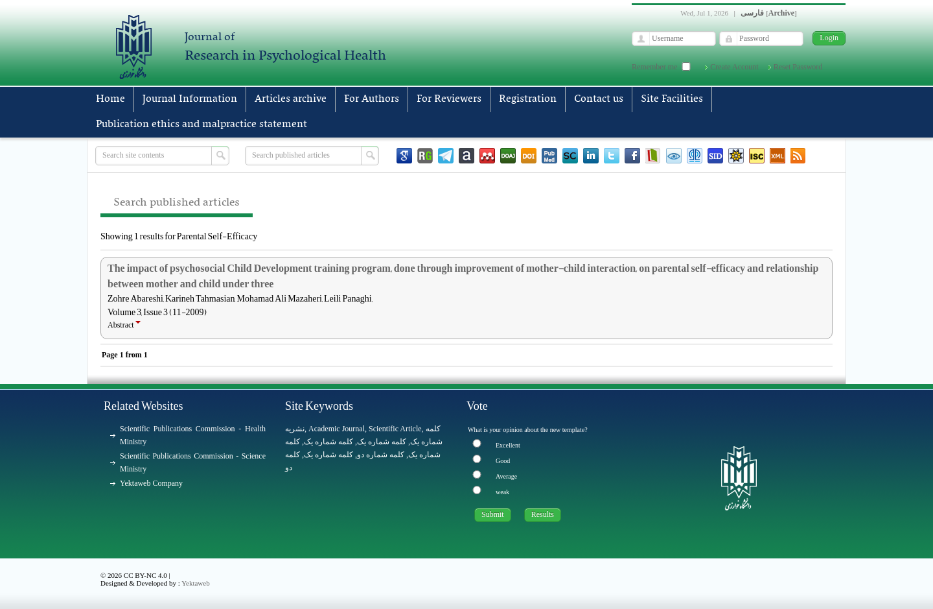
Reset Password (798, 66)
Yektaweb (195, 583)
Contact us (598, 99)
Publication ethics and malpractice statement (201, 124)
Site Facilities (672, 99)
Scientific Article (395, 428)
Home (110, 99)
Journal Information (190, 99)
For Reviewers (449, 99)
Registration (528, 99)
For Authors (371, 99)
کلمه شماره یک (328, 441)
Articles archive (291, 99)
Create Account (734, 66)
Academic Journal (336, 428)
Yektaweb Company (151, 483)
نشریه (295, 428)
